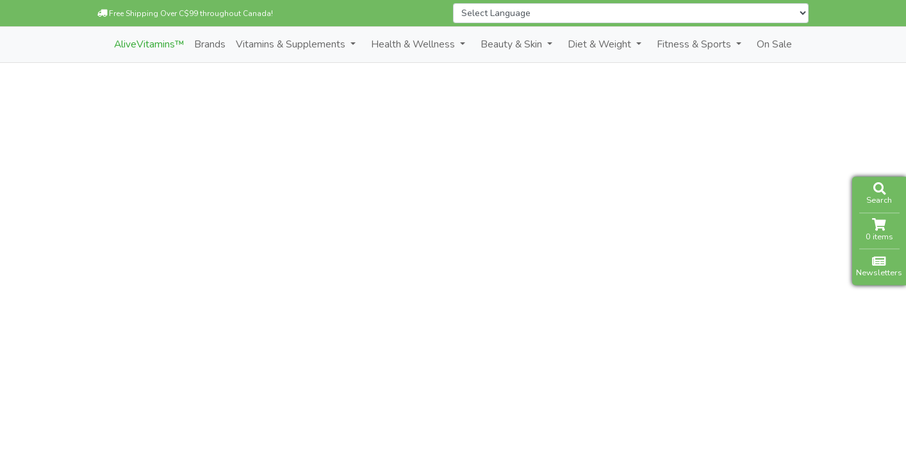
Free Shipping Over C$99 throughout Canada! (185, 13)
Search (879, 194)
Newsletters (879, 266)
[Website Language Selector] (631, 13)
